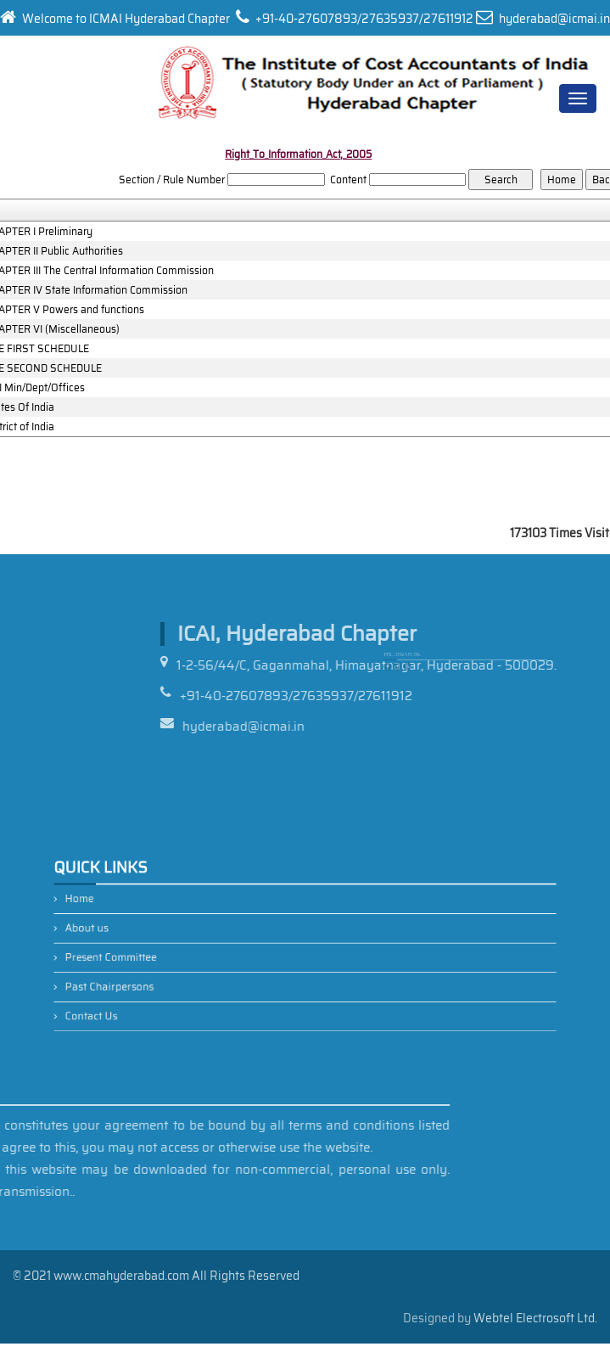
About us (136, 931)
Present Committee (155, 954)
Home (131, 909)
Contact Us (140, 999)
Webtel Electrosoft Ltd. (535, 1318)
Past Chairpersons (154, 977)
